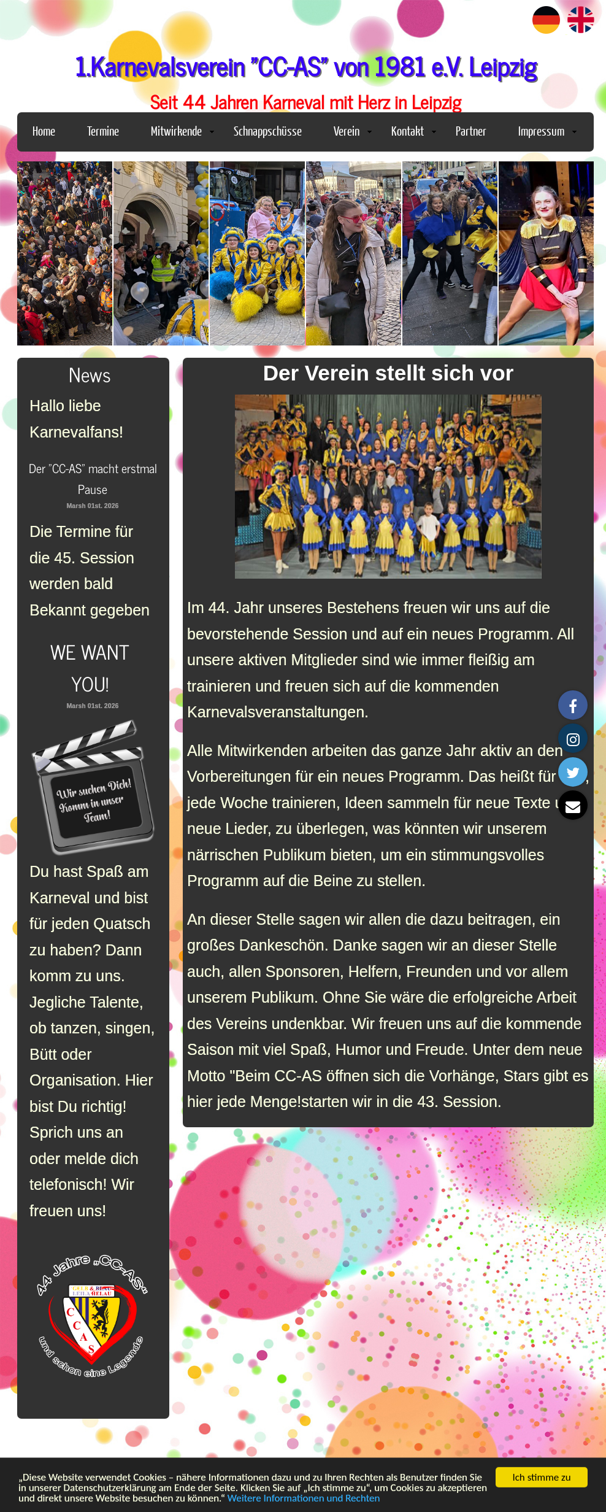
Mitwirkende (182, 130)
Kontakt (413, 130)
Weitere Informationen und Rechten (304, 1501)
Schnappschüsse (268, 130)
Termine (103, 130)
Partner (471, 130)
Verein (353, 130)
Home (44, 130)
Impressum (547, 130)
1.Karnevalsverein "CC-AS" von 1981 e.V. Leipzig (305, 65)
